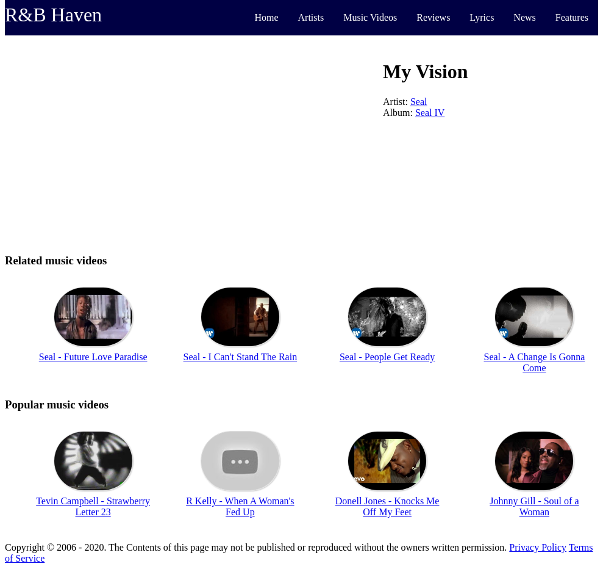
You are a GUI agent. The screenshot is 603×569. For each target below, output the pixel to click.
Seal (418, 101)
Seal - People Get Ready (387, 357)
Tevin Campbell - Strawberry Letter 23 (93, 506)
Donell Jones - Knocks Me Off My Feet (387, 506)
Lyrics (481, 17)
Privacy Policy (537, 547)
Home (266, 17)
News (524, 17)
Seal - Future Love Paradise (93, 357)
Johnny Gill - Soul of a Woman (534, 506)
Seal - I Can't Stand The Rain (241, 357)
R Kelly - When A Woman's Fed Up (240, 506)
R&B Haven (53, 15)
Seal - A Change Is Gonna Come (534, 362)
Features (571, 17)
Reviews (433, 17)
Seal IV (429, 112)
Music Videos (370, 17)
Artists (311, 17)
